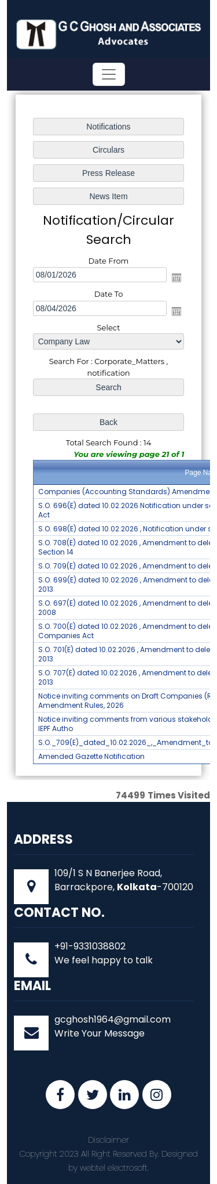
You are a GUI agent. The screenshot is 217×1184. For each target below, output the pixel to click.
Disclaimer (108, 1140)
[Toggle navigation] (109, 74)
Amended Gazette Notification (91, 756)
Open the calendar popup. (176, 277)
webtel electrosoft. (114, 1168)
